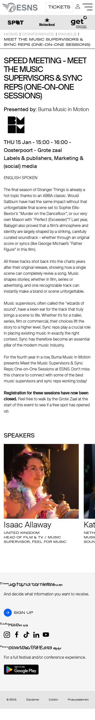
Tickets (59, 6)
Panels (67, 34)
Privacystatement (78, 700)
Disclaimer (32, 700)
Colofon (53, 700)
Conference (38, 34)
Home (11, 34)
